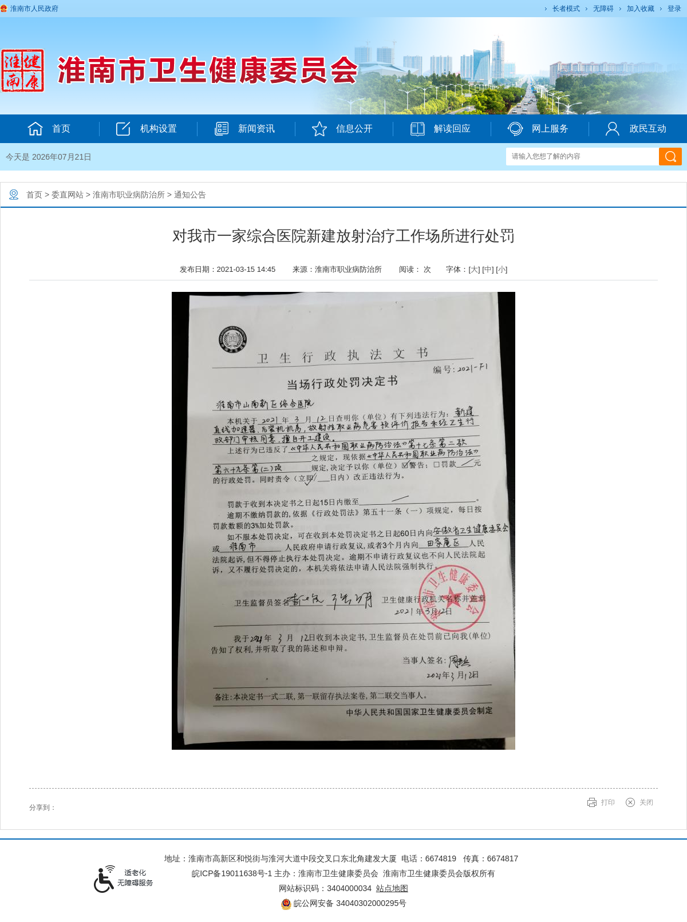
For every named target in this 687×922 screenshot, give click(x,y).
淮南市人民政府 (34, 9)
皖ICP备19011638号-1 (232, 873)
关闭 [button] (646, 802)
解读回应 (440, 128)
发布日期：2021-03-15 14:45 (232, 269)
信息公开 (342, 128)
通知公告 (190, 194)
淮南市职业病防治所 (129, 194)
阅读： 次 (418, 269)
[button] (565, 9)
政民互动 (635, 128)
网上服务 (537, 128)
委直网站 (68, 194)
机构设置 (146, 128)
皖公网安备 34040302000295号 (344, 903)
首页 (34, 194)
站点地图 (392, 888)
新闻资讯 (244, 128)
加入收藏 (640, 9)
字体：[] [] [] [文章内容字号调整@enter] (476, 269)
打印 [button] (608, 802)
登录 (674, 9)
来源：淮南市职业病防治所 (341, 269)
